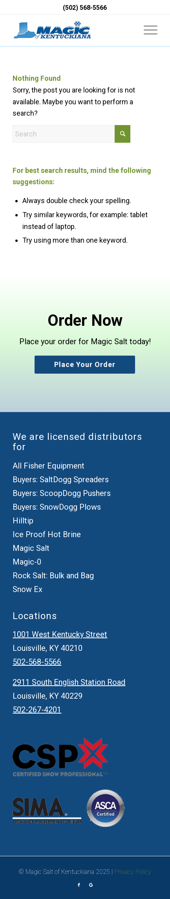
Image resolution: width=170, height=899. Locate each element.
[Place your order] (85, 365)
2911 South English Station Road (69, 682)
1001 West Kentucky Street (60, 634)
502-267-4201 (37, 709)
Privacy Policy (132, 871)
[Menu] (146, 30)
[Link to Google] (91, 885)
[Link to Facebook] (79, 885)
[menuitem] (146, 30)
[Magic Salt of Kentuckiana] (52, 30)
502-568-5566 (37, 662)
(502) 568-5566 (85, 7)
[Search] (71, 134)
